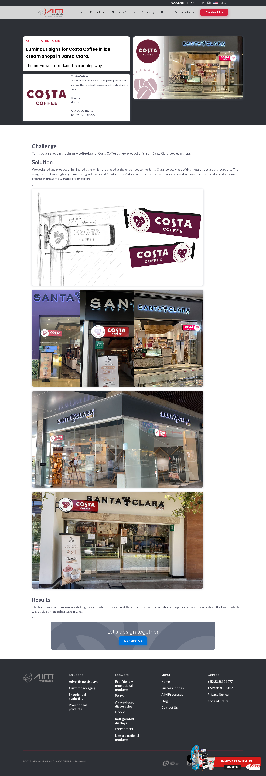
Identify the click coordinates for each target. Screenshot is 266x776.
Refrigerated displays (124, 722)
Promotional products (78, 708)
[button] (220, 3)
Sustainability (184, 12)
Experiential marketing (77, 697)
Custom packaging (82, 689)
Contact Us (214, 12)
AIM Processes (172, 695)
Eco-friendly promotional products (124, 687)
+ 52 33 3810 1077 (220, 682)
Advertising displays (83, 682)
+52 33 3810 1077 (181, 3)
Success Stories (123, 12)
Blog (164, 12)
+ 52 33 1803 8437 (220, 689)
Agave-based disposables (125, 705)
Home (79, 12)
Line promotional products (127, 738)
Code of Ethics (218, 702)
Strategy (148, 12)
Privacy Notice (218, 695)
